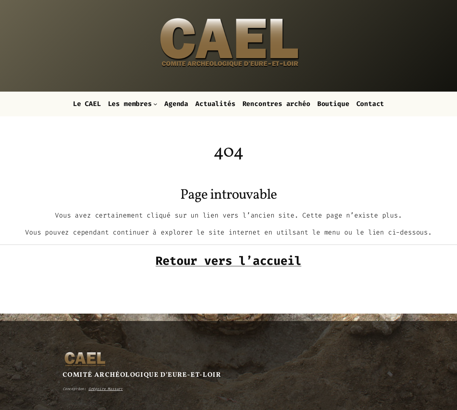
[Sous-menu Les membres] (155, 104)
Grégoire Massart (105, 388)
